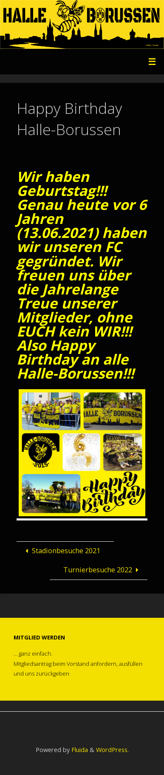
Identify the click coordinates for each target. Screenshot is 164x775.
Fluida (79, 749)
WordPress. (112, 749)
